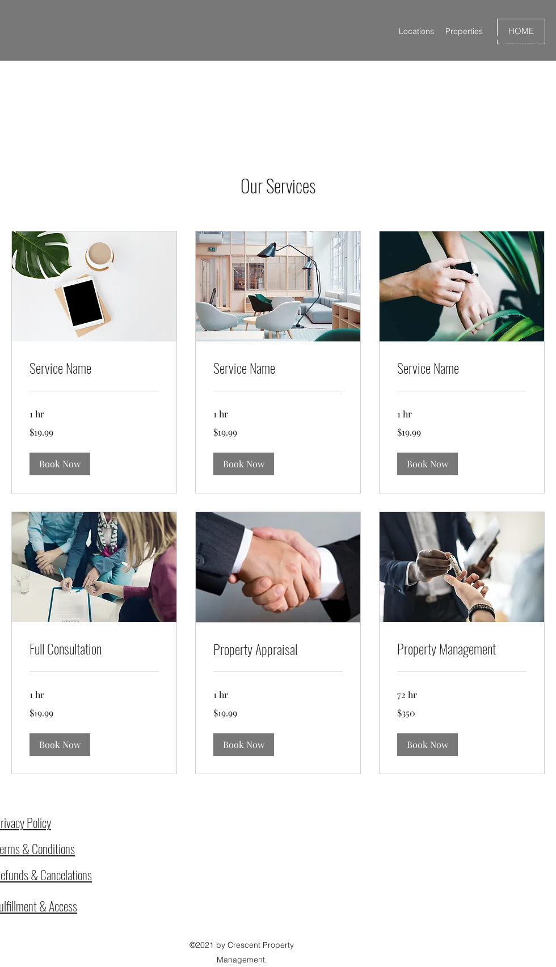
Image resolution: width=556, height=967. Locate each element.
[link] (94, 368)
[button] (60, 464)
